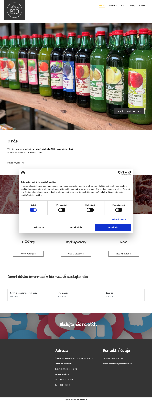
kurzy (132, 5)
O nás (102, 5)
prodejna (112, 5)
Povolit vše (113, 227)
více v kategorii (28, 253)
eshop (123, 5)
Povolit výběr (76, 227)
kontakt (142, 5)
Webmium (82, 400)
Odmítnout (39, 227)
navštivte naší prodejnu (129, 111)
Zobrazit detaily (119, 219)
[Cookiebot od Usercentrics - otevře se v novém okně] (120, 173)
